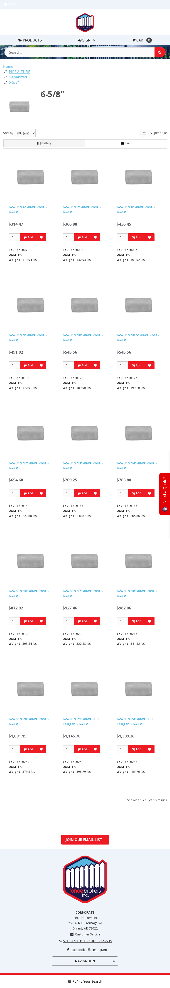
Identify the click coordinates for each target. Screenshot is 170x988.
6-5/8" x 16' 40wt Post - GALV (29, 593)
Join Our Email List (84, 839)
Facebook (75, 950)
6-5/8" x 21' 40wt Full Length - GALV (81, 721)
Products (30, 40)
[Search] (160, 52)
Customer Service (85, 934)
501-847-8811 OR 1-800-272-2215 (85, 941)
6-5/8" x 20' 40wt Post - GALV (29, 721)
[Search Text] (85, 52)
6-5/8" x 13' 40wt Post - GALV (83, 465)
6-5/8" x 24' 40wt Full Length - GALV (135, 721)
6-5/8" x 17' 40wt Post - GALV (83, 593)
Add (28, 237)
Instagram (97, 950)
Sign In (87, 40)
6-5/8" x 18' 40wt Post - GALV (137, 593)
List (126, 143)
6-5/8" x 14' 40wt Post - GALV (137, 465)
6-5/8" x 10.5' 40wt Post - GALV (138, 337)
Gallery (44, 143)
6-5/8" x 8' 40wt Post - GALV (136, 209)
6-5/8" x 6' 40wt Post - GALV (28, 209)
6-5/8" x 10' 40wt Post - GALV (83, 337)
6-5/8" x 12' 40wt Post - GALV (29, 465)
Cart (142, 40)
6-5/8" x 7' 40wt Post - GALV (82, 209)
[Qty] (14, 237)
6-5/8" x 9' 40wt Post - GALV (28, 337)
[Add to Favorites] (41, 237)
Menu (10, 4)
